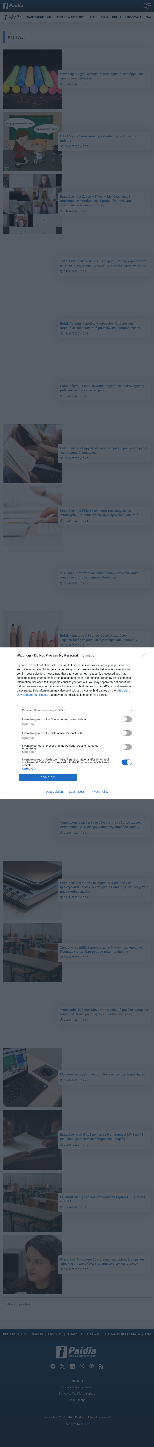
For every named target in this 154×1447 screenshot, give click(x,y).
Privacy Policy (99, 791)
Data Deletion (54, 791)
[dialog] (77, 723)
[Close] (146, 656)
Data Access (77, 791)
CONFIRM (48, 777)
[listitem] (77, 710)
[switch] (127, 719)
